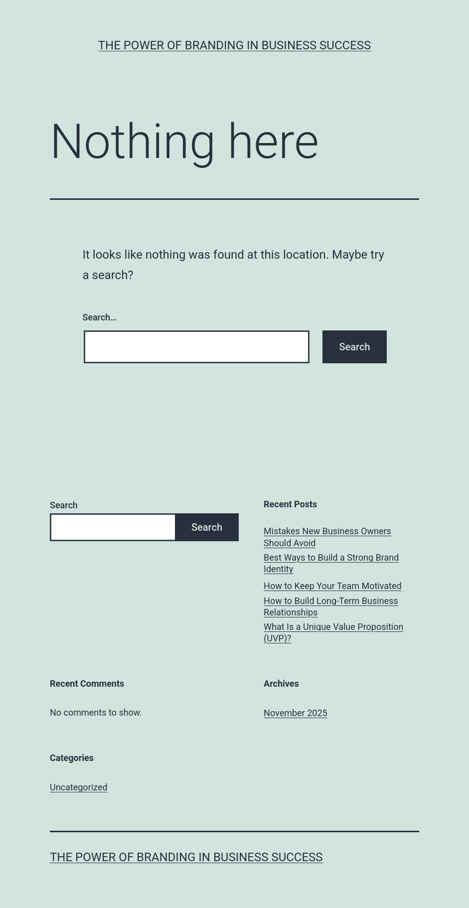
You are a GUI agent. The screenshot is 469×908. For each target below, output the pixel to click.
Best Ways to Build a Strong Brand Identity (331, 563)
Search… (100, 317)
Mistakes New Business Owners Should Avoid (327, 537)
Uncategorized (79, 787)
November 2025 (295, 713)
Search (64, 505)
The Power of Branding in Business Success (234, 45)
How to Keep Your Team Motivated (333, 586)
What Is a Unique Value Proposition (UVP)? (333, 632)
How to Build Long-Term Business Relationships (331, 606)
